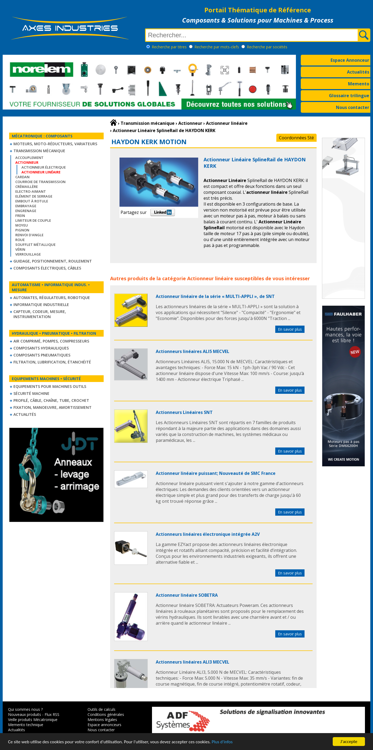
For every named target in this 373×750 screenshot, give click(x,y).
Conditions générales (106, 714)
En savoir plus (290, 329)
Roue (20, 239)
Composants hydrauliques (41, 348)
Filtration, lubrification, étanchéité (52, 362)
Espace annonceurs (104, 724)
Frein (20, 215)
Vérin (20, 249)
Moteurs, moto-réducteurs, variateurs (55, 143)
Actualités (358, 72)
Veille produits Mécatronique (32, 719)
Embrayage (25, 205)
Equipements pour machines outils (49, 386)
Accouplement (29, 157)
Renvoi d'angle (29, 234)
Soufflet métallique (35, 244)
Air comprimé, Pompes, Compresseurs (51, 341)
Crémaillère (26, 186)
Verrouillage (28, 254)
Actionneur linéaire (210, 278)
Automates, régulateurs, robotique (51, 297)
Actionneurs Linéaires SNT (184, 412)
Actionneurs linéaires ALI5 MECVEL (192, 351)
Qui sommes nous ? (25, 709)
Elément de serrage (33, 196)
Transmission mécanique (39, 150)
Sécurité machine (31, 393)
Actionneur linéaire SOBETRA (187, 595)
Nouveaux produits (24, 714)
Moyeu (21, 225)
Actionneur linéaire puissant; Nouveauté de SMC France (216, 473)
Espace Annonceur (350, 60)
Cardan (22, 176)
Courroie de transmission (40, 181)
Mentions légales (102, 719)
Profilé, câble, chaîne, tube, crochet (51, 400)
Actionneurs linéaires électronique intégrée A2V (208, 534)
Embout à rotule (31, 201)
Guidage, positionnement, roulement (52, 261)
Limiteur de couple (33, 220)
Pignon (22, 230)
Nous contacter (352, 107)
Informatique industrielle (41, 304)
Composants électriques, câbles (47, 268)
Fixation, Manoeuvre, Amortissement (52, 407)
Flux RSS (52, 714)
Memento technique (25, 724)
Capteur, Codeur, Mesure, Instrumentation (39, 314)
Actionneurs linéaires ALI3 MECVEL (192, 662)
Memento (358, 84)
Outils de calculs (101, 709)
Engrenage (25, 210)
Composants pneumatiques (41, 355)
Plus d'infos (222, 742)
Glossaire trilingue (349, 96)
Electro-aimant (30, 191)
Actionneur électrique (43, 167)
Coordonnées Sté (296, 138)
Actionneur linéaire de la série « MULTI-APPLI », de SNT (215, 296)
